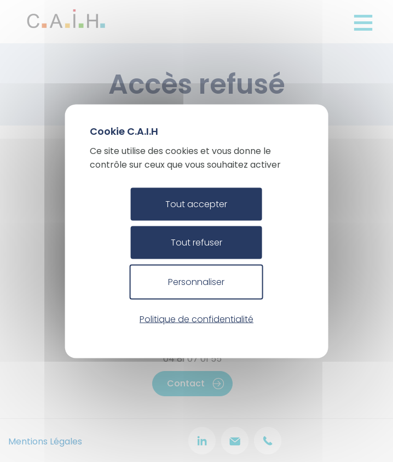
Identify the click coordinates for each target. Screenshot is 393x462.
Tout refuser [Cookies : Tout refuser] (196, 242)
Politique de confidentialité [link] (196, 319)
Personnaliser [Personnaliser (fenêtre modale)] (196, 281)
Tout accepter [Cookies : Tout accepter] (196, 203)
